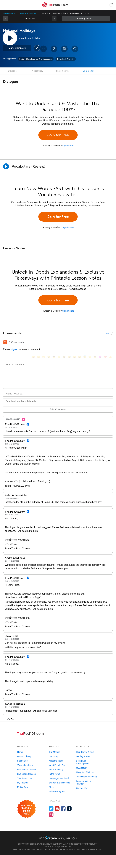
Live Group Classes (26, 774)
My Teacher (22, 782)
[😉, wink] (74, 356)
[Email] (58, 401)
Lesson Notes (62, 71)
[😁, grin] (43, 356)
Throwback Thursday (27, 13)
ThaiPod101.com (91, 844)
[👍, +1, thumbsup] (110, 356)
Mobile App (22, 787)
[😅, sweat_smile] (69, 356)
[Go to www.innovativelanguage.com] (58, 837)
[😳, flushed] (38, 356)
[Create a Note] (54, 49)
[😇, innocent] (84, 356)
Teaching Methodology (86, 776)
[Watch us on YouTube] (57, 808)
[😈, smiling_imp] (100, 356)
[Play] (6, 166)
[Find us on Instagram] (51, 814)
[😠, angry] (59, 356)
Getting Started (83, 756)
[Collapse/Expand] (58, 333)
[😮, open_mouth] (95, 356)
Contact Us (81, 788)
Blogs (51, 787)
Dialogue (12, 71)
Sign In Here (68, 145)
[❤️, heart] (105, 356)
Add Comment (58, 409)
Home (20, 752)
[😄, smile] (33, 356)
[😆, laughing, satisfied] (64, 356)
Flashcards (22, 761)
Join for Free (58, 135)
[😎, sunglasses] (53, 356)
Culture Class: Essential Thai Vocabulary (35, 59)
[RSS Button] (5, 342)
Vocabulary (37, 71)
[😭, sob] (79, 356)
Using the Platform (84, 772)
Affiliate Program (56, 791)
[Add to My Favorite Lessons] (43, 49)
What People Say (57, 765)
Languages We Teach (59, 778)
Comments (88, 71)
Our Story (53, 756)
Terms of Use (65, 847)
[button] (111, 5)
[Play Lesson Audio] (10, 38)
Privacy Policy (51, 847)
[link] (5, 18)
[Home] (55, 7)
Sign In (14, 349)
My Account (81, 768)
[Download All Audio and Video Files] (74, 49)
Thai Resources (24, 778)
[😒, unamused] (48, 356)
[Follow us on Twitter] (51, 808)
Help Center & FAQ (85, 752)
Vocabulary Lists (25, 765)
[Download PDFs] (64, 49)
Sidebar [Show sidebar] (86, 18)
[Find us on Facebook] (63, 808)
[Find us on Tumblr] (69, 808)
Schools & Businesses (59, 782)
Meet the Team (56, 761)
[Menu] (5, 5)
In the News (54, 774)
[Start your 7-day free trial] (26, 809)
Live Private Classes (26, 769)
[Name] (58, 394)
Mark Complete (17, 48)
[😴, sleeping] (89, 356)
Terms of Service (89, 849)
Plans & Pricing (56, 769)
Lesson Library (9, 13)
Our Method (54, 752)
